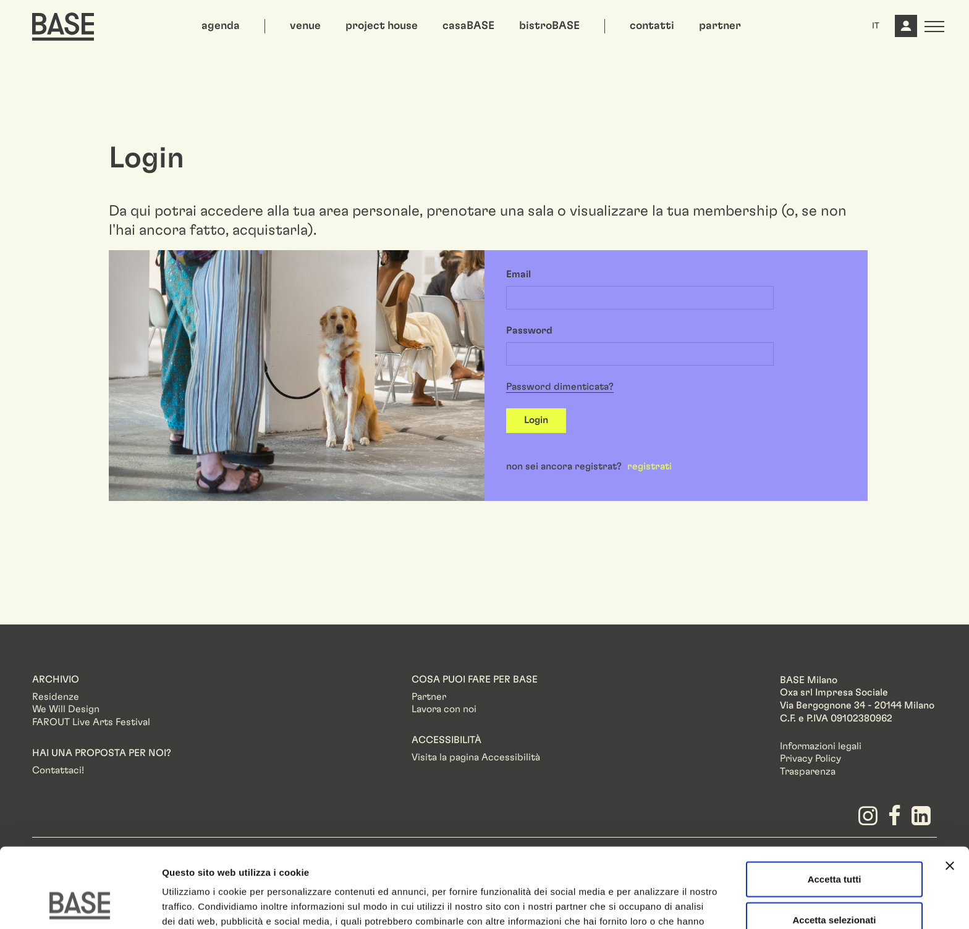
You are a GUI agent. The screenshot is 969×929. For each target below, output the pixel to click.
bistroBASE (549, 26)
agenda (220, 26)
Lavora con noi (444, 709)
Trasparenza (808, 771)
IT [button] (875, 26)
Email (518, 274)
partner (720, 26)
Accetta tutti (834, 807)
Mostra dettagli (650, 904)
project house (381, 26)
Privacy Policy (810, 758)
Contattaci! (58, 770)
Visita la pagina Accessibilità (476, 757)
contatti (652, 26)
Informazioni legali (820, 746)
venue (305, 26)
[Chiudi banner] (950, 794)
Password (529, 330)
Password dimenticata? (560, 387)
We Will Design (65, 709)
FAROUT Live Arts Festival (91, 722)
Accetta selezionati (834, 848)
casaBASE (468, 26)
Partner (429, 697)
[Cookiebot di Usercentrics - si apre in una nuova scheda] (80, 905)
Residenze (55, 697)
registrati (649, 466)
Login (536, 420)
